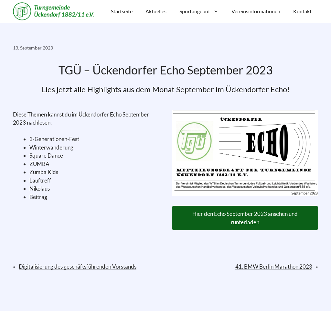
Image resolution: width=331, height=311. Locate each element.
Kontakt (302, 11)
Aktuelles (155, 11)
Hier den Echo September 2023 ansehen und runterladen (245, 218)
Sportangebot (202, 11)
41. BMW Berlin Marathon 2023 (273, 266)
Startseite (122, 11)
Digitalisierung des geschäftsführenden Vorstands (77, 266)
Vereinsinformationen (255, 11)
